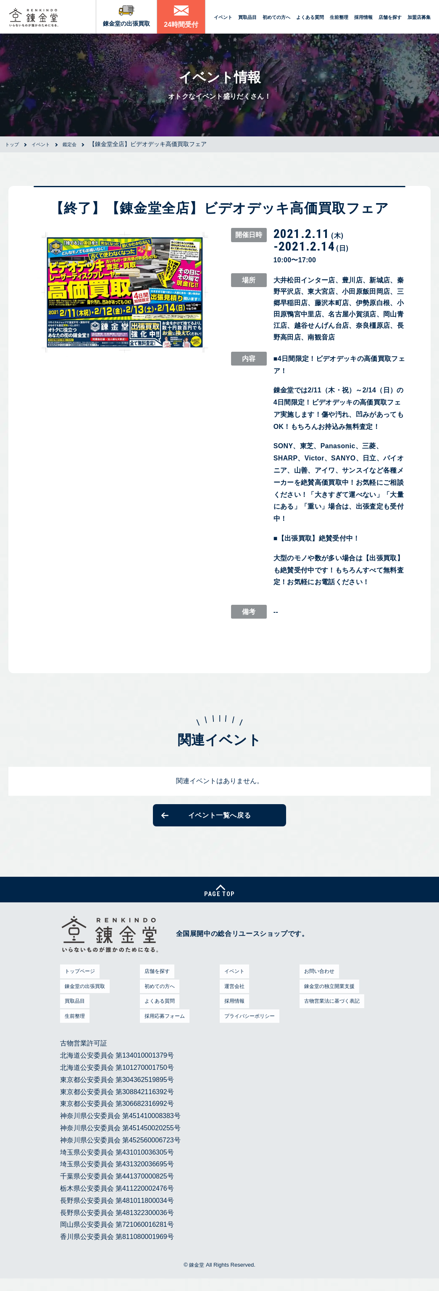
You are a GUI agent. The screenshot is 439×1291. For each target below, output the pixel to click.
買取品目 (247, 17)
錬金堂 (197, 1277)
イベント (223, 17)
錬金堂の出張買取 (126, 23)
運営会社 (232, 998)
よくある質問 (310, 17)
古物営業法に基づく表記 (334, 1013)
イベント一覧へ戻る (219, 818)
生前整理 (339, 17)
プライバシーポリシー (251, 1028)
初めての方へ (276, 17)
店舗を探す (390, 17)
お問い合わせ (318, 983)
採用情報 (363, 17)
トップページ (79, 983)
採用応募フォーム (165, 1028)
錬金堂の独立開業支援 (331, 998)
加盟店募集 (419, 17)
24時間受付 (181, 24)
